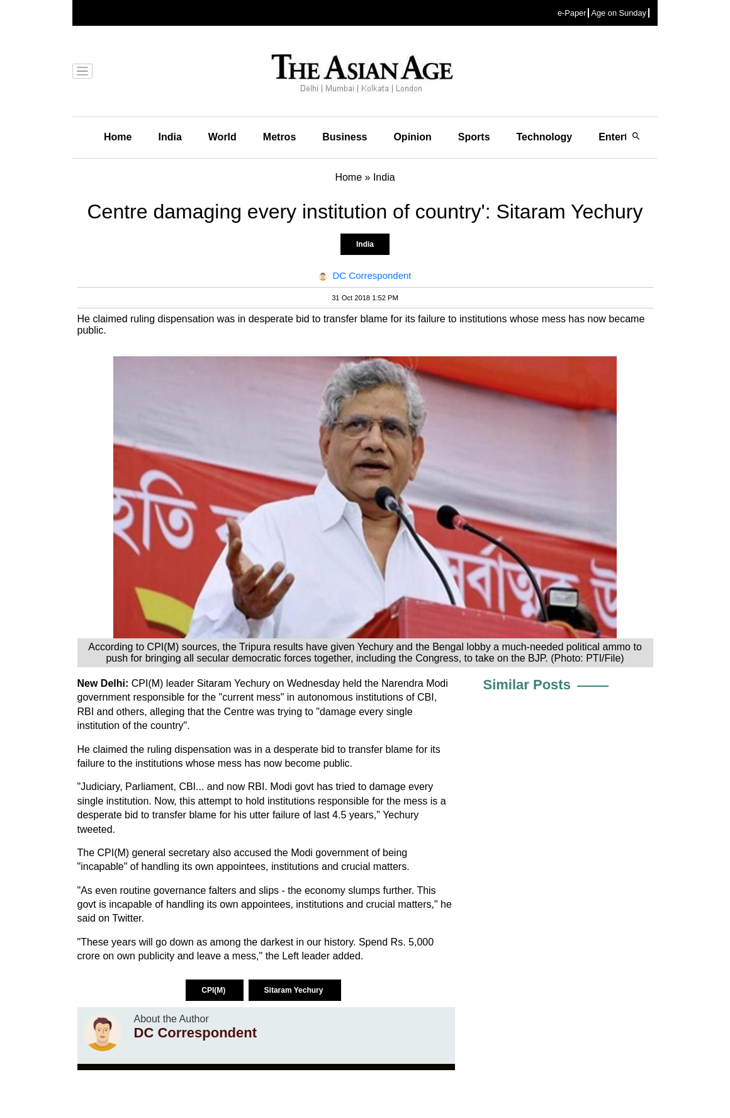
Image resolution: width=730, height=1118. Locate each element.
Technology (545, 137)
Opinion (412, 137)
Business (344, 137)
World (222, 137)
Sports (474, 137)
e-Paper (572, 13)
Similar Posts (527, 684)
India (169, 137)
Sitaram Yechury (294, 990)
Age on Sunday (618, 13)
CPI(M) (214, 990)
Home (118, 137)
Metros (279, 137)
